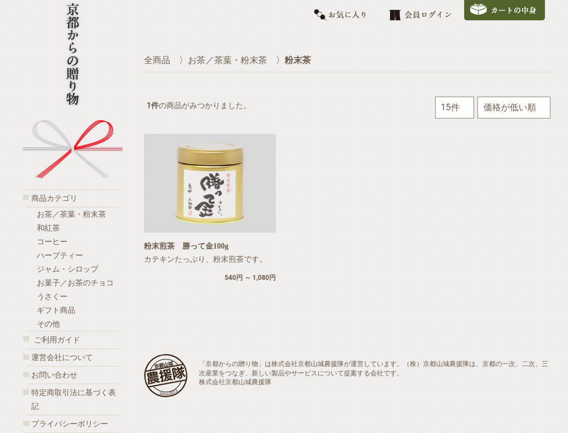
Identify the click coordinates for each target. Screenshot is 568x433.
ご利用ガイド (57, 340)
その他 (48, 324)
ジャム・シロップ (67, 269)
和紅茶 (48, 228)
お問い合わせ (54, 375)
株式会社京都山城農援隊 (235, 382)
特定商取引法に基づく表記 (73, 399)
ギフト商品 (56, 310)
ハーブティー (60, 255)
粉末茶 (298, 60)
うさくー (52, 297)
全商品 (157, 60)
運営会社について (62, 357)
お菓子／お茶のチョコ (75, 283)
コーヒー (52, 242)
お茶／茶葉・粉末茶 (71, 214)
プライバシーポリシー (69, 424)
